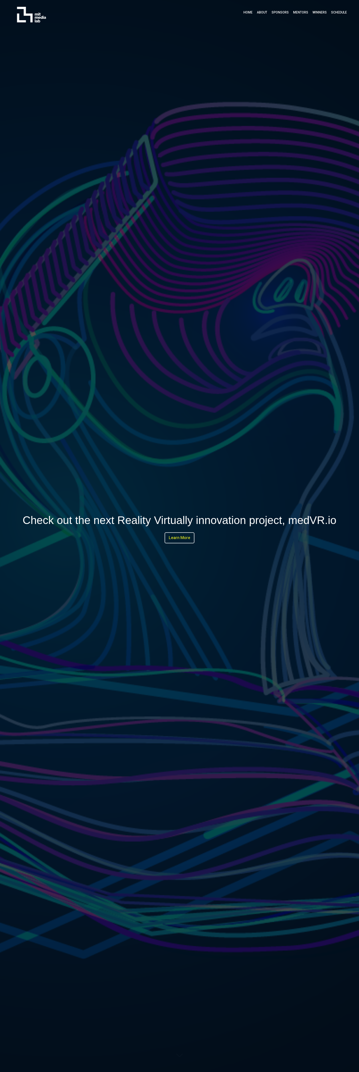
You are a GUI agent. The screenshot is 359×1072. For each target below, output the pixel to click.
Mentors (300, 12)
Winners (320, 12)
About (262, 12)
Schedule (339, 12)
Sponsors (280, 12)
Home (248, 12)
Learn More (179, 537)
